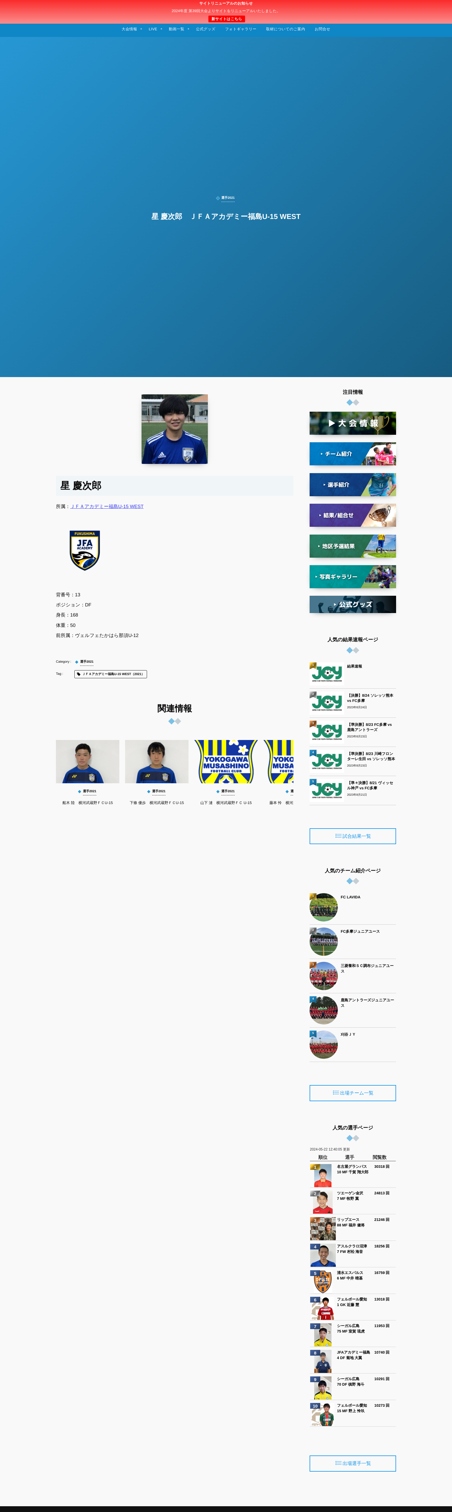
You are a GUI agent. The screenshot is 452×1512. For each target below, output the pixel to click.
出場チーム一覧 (357, 1093)
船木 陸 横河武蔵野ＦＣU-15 (88, 803)
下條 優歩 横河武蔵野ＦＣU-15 (157, 803)
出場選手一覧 (356, 1463)
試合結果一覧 (356, 836)
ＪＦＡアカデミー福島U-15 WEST (107, 506)
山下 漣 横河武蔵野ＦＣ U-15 (226, 803)
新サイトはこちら (226, 19)
